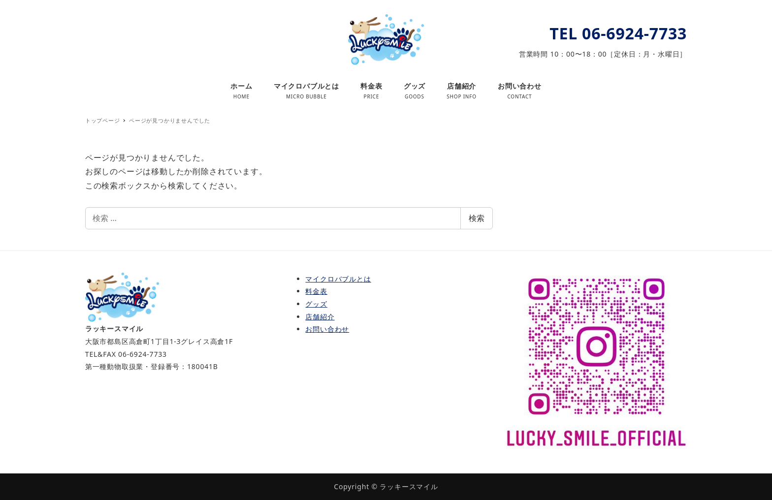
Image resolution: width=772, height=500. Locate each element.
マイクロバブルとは (338, 278)
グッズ (316, 304)
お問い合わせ (327, 329)
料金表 (316, 291)
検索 (476, 218)
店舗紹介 (319, 316)
